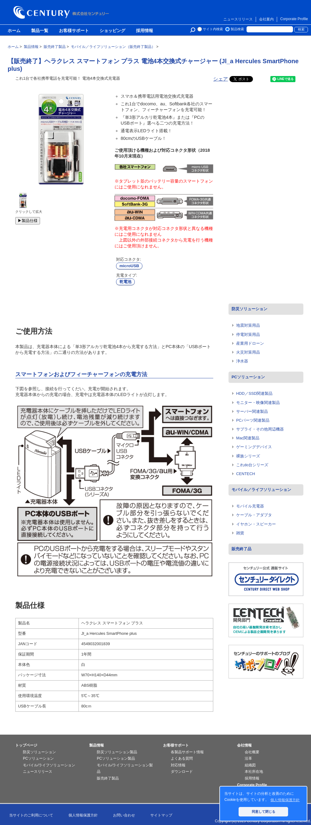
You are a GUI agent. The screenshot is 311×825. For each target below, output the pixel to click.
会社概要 (252, 752)
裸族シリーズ (248, 456)
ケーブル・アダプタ (254, 515)
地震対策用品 (248, 325)
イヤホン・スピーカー (256, 524)
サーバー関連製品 (252, 411)
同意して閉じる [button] (263, 811)
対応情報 (178, 765)
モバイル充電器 (250, 506)
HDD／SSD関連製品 (254, 393)
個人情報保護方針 (83, 815)
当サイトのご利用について (31, 815)
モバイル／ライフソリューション (261, 489)
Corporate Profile (294, 19)
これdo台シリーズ (252, 465)
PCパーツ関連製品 (252, 420)
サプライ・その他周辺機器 (260, 429)
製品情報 (96, 745)
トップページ (26, 745)
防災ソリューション (249, 309)
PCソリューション (248, 377)
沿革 (248, 758)
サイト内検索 (213, 29)
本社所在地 (254, 771)
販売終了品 (241, 549)
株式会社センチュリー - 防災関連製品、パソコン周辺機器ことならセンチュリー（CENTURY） (62, 12)
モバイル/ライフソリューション (49, 765)
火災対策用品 (248, 352)
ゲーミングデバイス (254, 447)
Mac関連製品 (247, 438)
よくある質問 (182, 758)
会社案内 (266, 19)
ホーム (14, 31)
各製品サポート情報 (187, 752)
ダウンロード (182, 771)
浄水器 (242, 361)
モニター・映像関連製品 (258, 402)
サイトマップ (161, 815)
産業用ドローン (250, 343)
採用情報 (144, 31)
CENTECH (245, 473)
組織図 (250, 765)
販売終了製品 (108, 778)
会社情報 (244, 745)
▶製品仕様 (28, 220)
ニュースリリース (238, 19)
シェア (220, 79)
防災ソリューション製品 (117, 752)
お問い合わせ (124, 815)
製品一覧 (39, 31)
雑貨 (240, 533)
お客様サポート (74, 31)
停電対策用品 (248, 334)
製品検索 (237, 29)
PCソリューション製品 (116, 758)
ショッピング (112, 31)
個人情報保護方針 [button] (285, 800)
